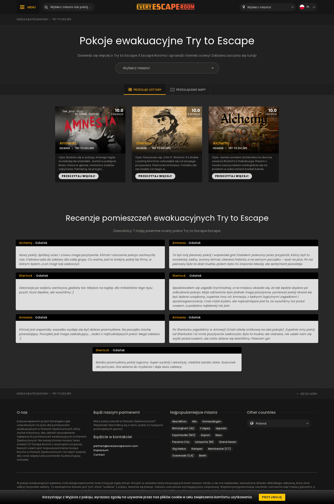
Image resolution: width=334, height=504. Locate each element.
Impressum (101, 450)
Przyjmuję (272, 497)
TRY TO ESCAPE (84, 148)
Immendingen (211, 421)
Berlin (202, 455)
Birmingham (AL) (183, 428)
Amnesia (67, 143)
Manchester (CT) (219, 449)
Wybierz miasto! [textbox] (259, 7)
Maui (219, 435)
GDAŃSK (64, 148)
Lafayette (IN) (204, 442)
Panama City (181, 442)
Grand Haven (227, 442)
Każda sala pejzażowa (32, 19)
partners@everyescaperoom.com (116, 446)
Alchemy (221, 143)
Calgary (205, 428)
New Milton (179, 421)
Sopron (205, 435)
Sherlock (144, 143)
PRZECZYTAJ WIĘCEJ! (78, 176)
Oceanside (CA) (183, 455)
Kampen (197, 449)
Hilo (194, 421)
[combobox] (267, 7)
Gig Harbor (179, 449)
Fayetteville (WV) (183, 435)
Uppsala (221, 428)
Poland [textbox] (261, 424)
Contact (99, 454)
